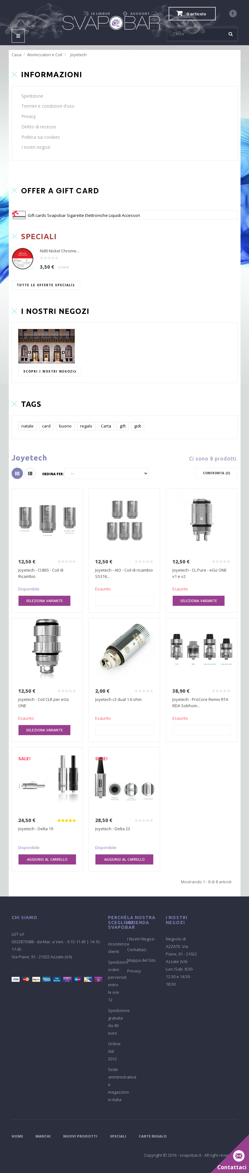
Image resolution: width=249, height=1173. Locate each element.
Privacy (28, 116)
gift (123, 426)
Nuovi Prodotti (80, 1136)
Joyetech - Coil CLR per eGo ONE (43, 702)
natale (27, 426)
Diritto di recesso (38, 127)
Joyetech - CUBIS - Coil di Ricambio (40, 573)
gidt (137, 426)
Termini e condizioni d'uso (47, 106)
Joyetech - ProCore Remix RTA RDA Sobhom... (200, 702)
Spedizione (32, 96)
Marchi (43, 1136)
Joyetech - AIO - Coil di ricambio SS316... (124, 573)
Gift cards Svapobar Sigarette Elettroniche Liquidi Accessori (84, 215)
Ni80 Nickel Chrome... (59, 251)
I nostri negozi (35, 147)
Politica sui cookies (40, 137)
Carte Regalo (153, 1136)
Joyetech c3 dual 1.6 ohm (118, 699)
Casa (16, 54)
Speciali (118, 1136)
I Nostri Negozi (140, 939)
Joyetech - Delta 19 (35, 828)
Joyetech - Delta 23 (112, 828)
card (46, 426)
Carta (106, 426)
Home (17, 1136)
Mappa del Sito (141, 960)
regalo (86, 426)
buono (65, 426)
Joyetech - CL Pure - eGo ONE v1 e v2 (199, 573)
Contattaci (136, 949)
